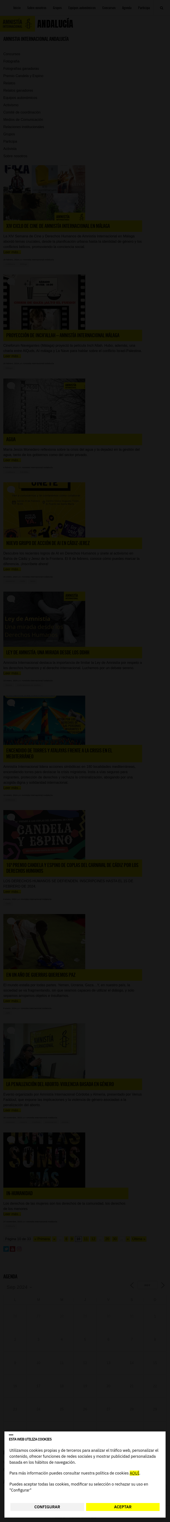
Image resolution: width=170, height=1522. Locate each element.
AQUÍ (134, 1473)
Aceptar (122, 1506)
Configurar (47, 1506)
